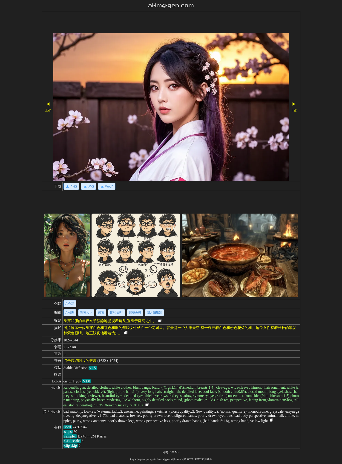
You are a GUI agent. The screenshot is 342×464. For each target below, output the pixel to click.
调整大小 (86, 312)
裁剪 (101, 312)
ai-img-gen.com (171, 5)
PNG (71, 186)
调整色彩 (135, 312)
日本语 (208, 459)
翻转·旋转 (116, 312)
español (141, 459)
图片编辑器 (154, 312)
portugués (151, 459)
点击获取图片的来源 (80, 361)
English (133, 459)
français (160, 459)
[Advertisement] (158, 22)
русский (169, 459)
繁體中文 (199, 459)
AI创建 (70, 303)
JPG (88, 186)
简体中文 (188, 459)
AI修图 (70, 312)
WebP (106, 186)
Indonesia (178, 459)
